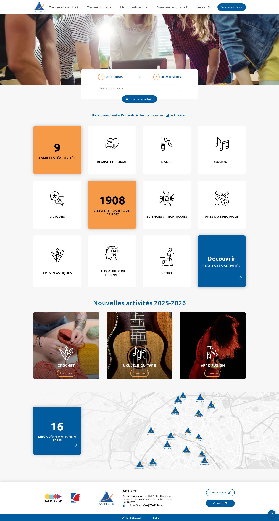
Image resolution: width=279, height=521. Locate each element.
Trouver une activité (141, 99)
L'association (218, 492)
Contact (218, 503)
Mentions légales (131, 517)
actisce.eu (178, 115)
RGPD (156, 517)
